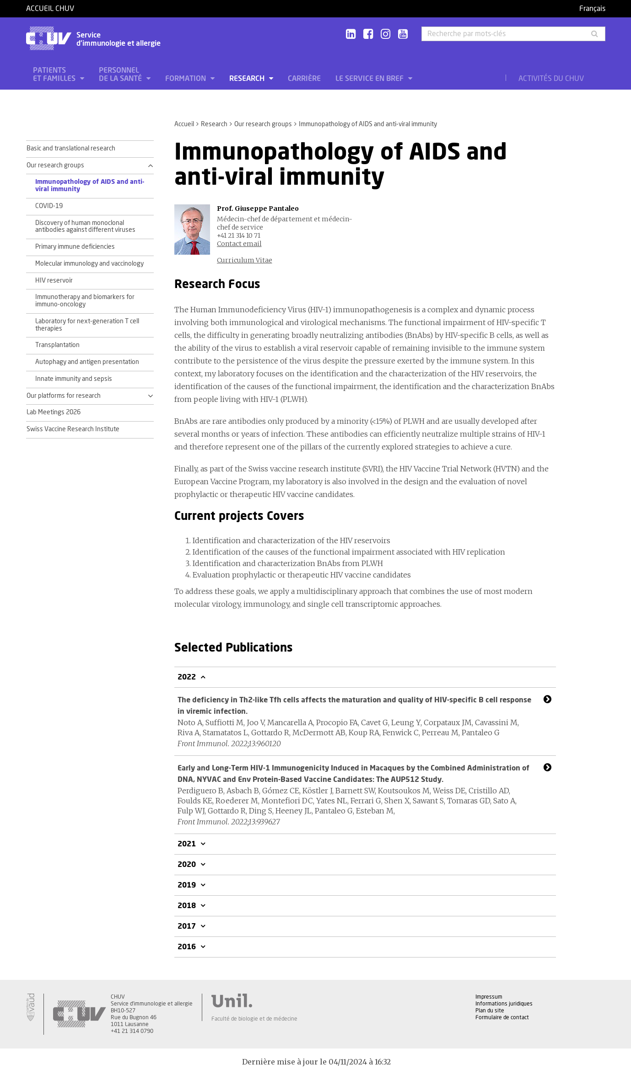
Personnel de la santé (121, 74)
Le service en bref (370, 78)
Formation (186, 78)
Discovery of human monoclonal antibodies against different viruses (85, 227)
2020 (188, 864)
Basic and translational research (71, 148)
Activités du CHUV (551, 78)
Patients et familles (55, 74)
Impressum (488, 997)
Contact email (239, 244)
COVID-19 (49, 206)
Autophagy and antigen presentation (87, 362)
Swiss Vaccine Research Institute (73, 429)
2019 (188, 885)
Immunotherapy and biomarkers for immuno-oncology (85, 301)
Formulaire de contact (502, 1017)
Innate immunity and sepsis (73, 379)
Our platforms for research (64, 396)
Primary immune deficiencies (75, 247)
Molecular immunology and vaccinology (89, 264)
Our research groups (263, 124)
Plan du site (489, 1010)
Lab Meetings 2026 (54, 412)
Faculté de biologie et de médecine (254, 1019)
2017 (188, 926)
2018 (188, 905)
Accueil (184, 124)
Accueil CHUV (50, 8)
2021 (188, 844)
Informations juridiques (504, 1003)
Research (247, 78)
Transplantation (57, 345)
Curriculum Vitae (244, 260)
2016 (188, 947)
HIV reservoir (54, 281)
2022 (188, 677)
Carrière (304, 78)
